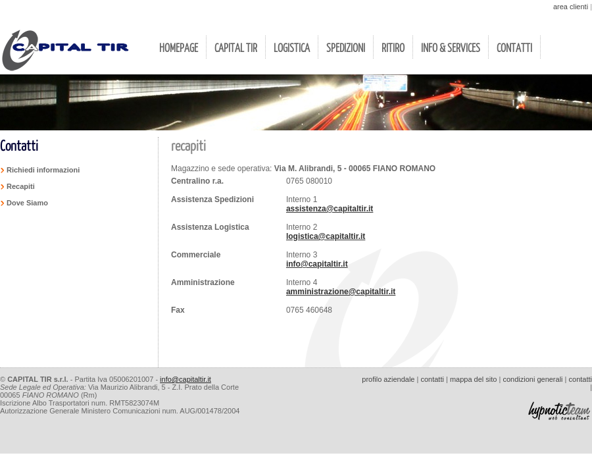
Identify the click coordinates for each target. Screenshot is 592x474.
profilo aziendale (388, 379)
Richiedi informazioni (43, 170)
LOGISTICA (292, 48)
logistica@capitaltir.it (325, 236)
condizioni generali (532, 379)
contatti (431, 379)
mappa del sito (473, 379)
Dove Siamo (27, 203)
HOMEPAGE (178, 48)
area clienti (570, 7)
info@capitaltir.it (317, 264)
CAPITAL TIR (235, 48)
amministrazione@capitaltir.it (340, 291)
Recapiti (21, 186)
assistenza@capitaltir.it (329, 208)
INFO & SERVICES (450, 48)
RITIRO (393, 48)
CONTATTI (514, 48)
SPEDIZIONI (345, 48)
